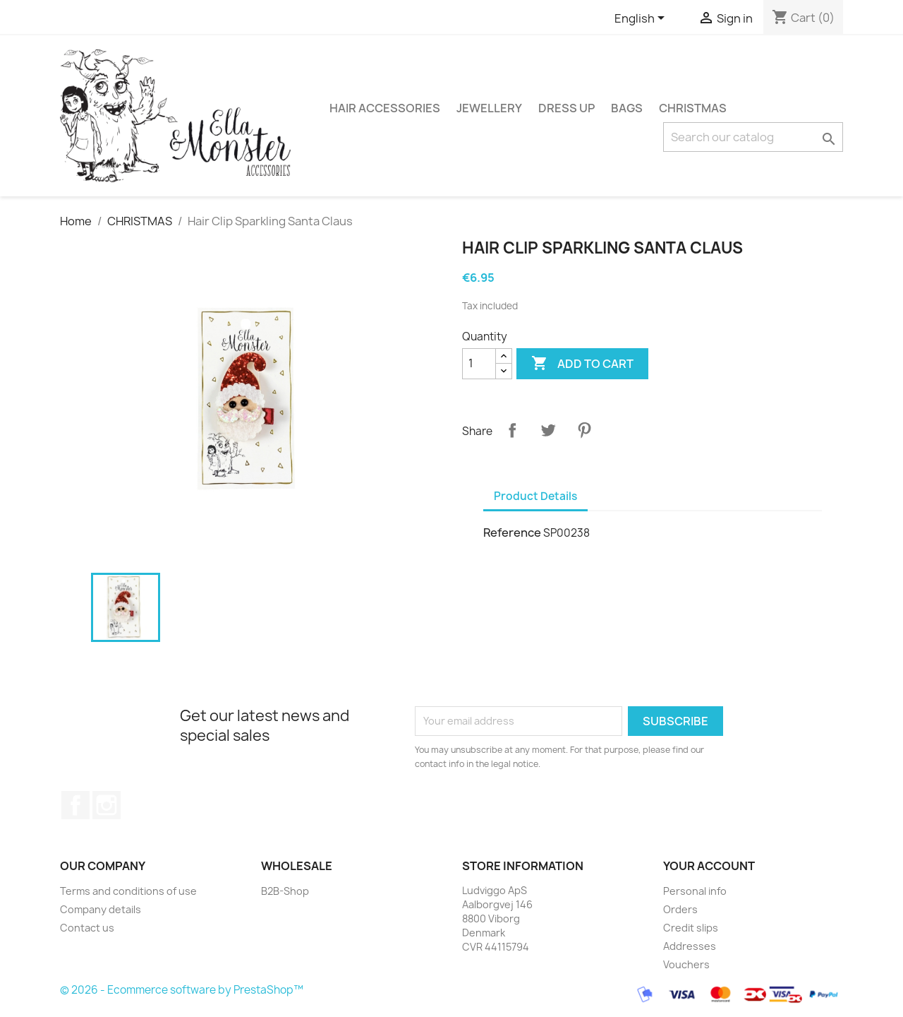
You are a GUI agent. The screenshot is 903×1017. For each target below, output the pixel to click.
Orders (680, 909)
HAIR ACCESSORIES (384, 108)
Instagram (106, 805)
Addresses (689, 946)
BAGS (627, 108)
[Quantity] (479, 363)
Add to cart (582, 364)
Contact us (87, 927)
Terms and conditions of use (128, 891)
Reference (512, 532)
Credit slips (690, 927)
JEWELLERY (489, 108)
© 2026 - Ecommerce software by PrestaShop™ (181, 990)
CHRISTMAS (693, 108)
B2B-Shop (285, 891)
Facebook (75, 805)
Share (512, 430)
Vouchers (686, 964)
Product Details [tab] (535, 496)
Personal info (695, 891)
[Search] (753, 137)
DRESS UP (566, 108)
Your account (709, 866)
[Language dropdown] (641, 19)
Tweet (548, 430)
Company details (100, 909)
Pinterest (584, 430)
